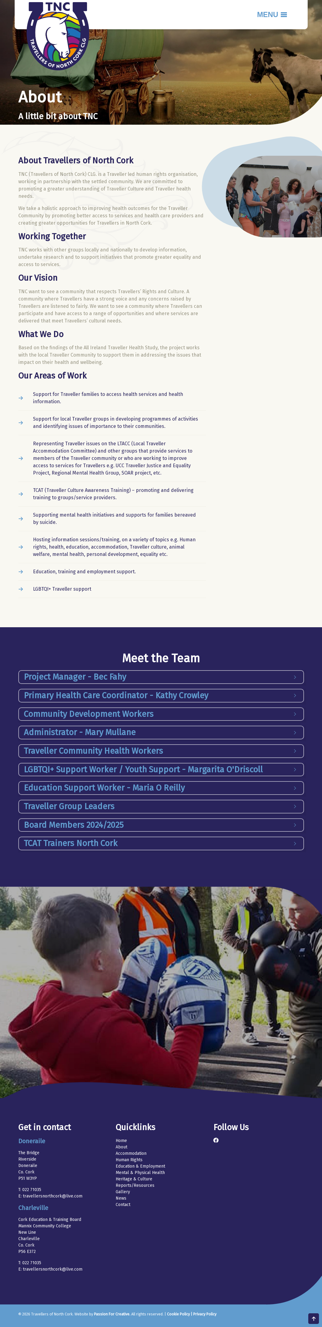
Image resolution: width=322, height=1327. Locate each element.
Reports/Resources (135, 1185)
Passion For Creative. (112, 1314)
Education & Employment (140, 1166)
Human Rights (129, 1159)
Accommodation (131, 1153)
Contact (123, 1204)
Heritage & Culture (134, 1179)
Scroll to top (313, 1318)
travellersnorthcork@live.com (52, 1196)
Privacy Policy (204, 1314)
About (121, 1147)
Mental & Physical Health (140, 1172)
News (121, 1198)
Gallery (123, 1191)
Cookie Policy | (180, 1314)
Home (121, 1140)
